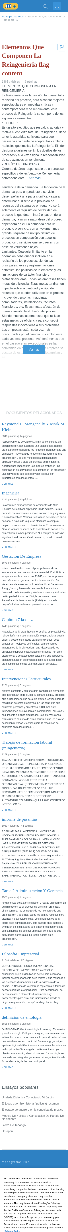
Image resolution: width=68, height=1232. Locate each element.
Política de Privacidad (15, 1179)
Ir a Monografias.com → (18, 1209)
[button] (61, 61)
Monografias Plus (13, 16)
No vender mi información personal (24, 1199)
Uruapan (7, 1131)
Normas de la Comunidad (18, 1189)
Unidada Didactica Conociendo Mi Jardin (27, 1097)
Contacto (7, 1169)
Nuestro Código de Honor (18, 1194)
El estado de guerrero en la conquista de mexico (32, 1109)
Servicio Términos (13, 1174)
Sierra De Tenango (14, 1125)
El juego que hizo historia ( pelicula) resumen (30, 1103)
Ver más (34, 349)
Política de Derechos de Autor (21, 1184)
